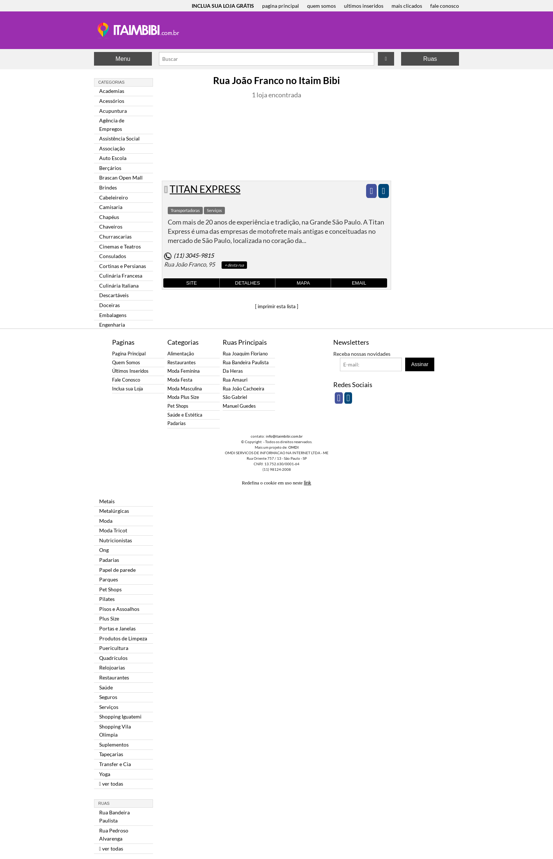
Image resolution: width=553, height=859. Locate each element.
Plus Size (109, 618)
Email (359, 283)
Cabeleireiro (113, 197)
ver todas (111, 783)
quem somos (321, 6)
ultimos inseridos (363, 6)
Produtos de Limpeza (123, 638)
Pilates (107, 599)
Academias (111, 91)
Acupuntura (113, 111)
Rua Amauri (235, 380)
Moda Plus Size (183, 397)
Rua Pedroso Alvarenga (113, 834)
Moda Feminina (183, 371)
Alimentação (180, 354)
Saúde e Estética (184, 415)
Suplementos (114, 744)
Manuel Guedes (239, 406)
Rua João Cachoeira (243, 389)
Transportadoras (185, 210)
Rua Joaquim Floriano (245, 354)
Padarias (109, 560)
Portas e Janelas (117, 628)
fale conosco (444, 6)
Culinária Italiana (119, 285)
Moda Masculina (184, 389)
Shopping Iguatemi (120, 716)
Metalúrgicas (114, 511)
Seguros (108, 697)
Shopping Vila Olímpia (115, 730)
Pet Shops (110, 589)
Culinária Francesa (120, 275)
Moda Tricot (113, 530)
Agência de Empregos (111, 124)
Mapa (303, 283)
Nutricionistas (115, 540)
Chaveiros (110, 226)
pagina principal (280, 6)
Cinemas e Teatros (120, 246)
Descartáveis (114, 295)
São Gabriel (235, 397)
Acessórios (111, 101)
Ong (104, 550)
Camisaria (110, 207)
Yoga (104, 774)
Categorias (111, 82)
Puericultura (113, 648)
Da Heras (233, 371)
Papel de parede (117, 570)
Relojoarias (112, 667)
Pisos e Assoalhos (119, 609)
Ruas (430, 59)
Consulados (112, 256)
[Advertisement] (64, 121)
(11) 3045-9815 (194, 255)
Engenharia (112, 324)
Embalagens (112, 315)
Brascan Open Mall (121, 177)
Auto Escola (112, 158)
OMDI (293, 447)
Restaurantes (114, 677)
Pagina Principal (129, 354)
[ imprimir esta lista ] (276, 306)
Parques (108, 579)
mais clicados (407, 6)
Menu (122, 59)
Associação (112, 148)
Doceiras (109, 305)
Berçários (110, 168)
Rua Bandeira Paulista (114, 816)
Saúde (106, 687)
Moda (105, 521)
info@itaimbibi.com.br (284, 436)
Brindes (108, 187)
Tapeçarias (111, 754)
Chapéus (109, 217)
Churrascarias (115, 236)
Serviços (108, 707)
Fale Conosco (126, 380)
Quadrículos (113, 658)
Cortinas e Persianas (122, 266)
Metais (107, 501)
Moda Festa (179, 380)
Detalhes (247, 283)
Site (191, 283)
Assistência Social (119, 138)
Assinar (419, 364)
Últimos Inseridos (130, 371)
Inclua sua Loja (127, 389)
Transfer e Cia (115, 764)
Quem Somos (126, 362)
